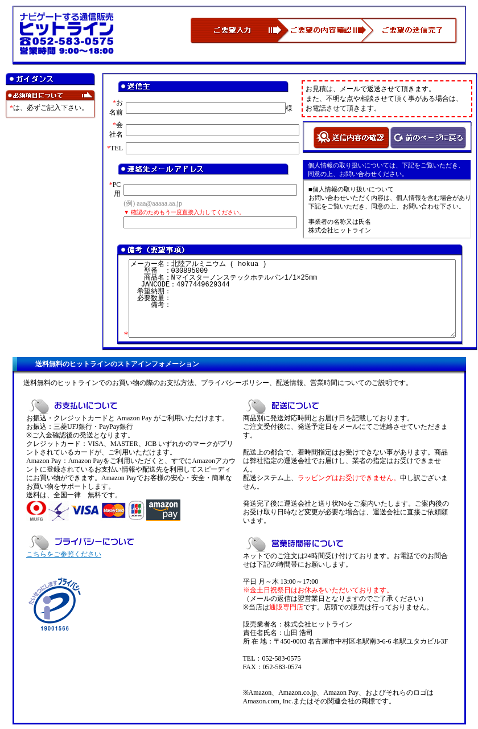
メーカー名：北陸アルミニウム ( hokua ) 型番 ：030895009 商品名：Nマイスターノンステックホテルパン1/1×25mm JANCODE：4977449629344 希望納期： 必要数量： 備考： (292, 298)
